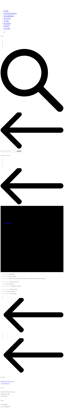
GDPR (6, 26)
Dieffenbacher (8, 223)
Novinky (7, 18)
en (4, 32)
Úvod (6, 11)
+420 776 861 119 (5, 383)
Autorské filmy (10, 13)
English (7, 28)
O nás (6, 21)
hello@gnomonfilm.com (7, 381)
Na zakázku (9, 16)
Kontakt (7, 23)
